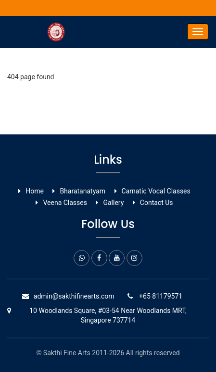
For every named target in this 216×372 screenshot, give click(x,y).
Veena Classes (65, 202)
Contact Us (156, 202)
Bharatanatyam (82, 191)
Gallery (113, 202)
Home (34, 191)
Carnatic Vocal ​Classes (156, 191)
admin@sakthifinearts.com (74, 296)
